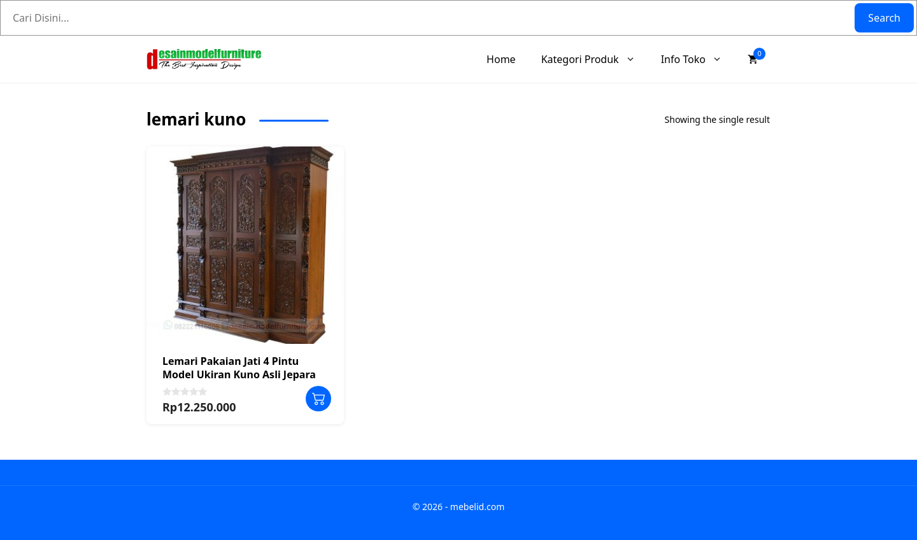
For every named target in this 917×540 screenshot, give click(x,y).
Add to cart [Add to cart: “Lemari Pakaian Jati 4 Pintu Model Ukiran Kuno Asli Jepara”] (318, 398)
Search (884, 18)
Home (501, 59)
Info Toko (698, 59)
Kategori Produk (594, 59)
